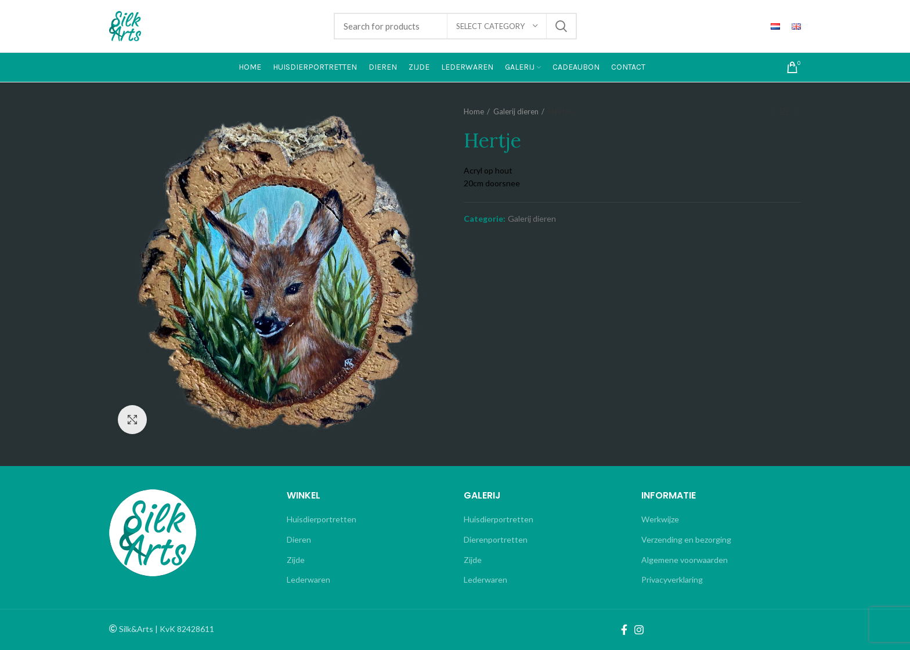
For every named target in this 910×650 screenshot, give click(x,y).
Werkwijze (660, 519)
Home (474, 111)
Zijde (296, 560)
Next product (795, 111)
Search (561, 26)
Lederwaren (308, 579)
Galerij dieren (516, 111)
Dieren (299, 539)
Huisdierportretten (321, 519)
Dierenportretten (496, 539)
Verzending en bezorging (686, 539)
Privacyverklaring (672, 579)
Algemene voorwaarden (684, 560)
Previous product (771, 111)
